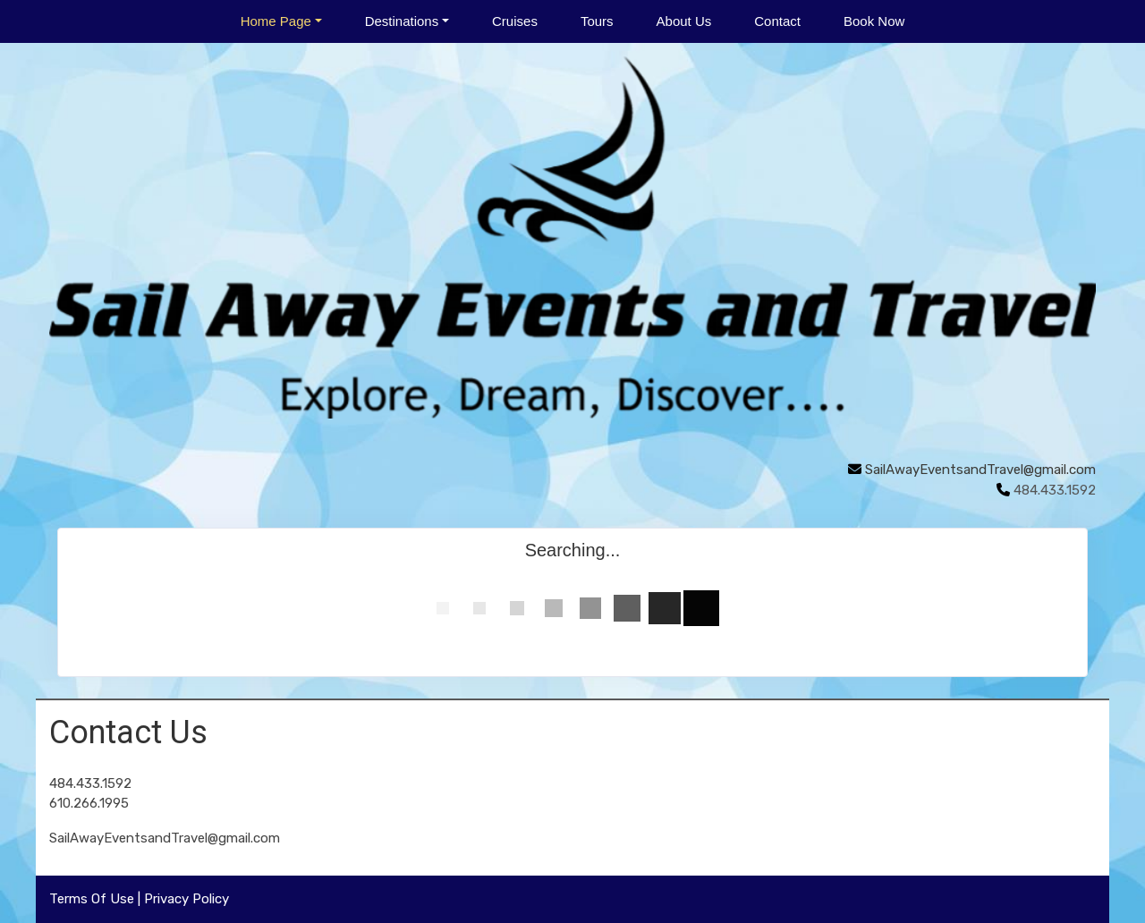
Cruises (515, 21)
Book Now (874, 21)
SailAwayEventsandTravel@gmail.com (980, 470)
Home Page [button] (276, 21)
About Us (684, 21)
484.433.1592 (90, 783)
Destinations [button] (402, 21)
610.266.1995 (89, 803)
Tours (597, 21)
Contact (777, 21)
